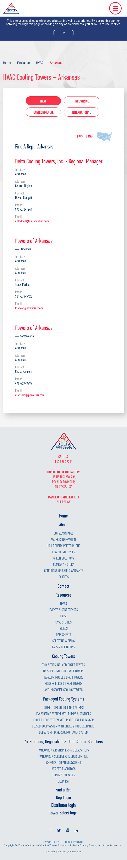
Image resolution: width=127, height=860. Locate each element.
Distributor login (63, 805)
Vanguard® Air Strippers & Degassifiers (63, 750)
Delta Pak (63, 781)
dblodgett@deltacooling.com (32, 221)
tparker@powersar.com (29, 308)
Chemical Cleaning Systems (63, 763)
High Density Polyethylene (63, 546)
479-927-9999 (23, 383)
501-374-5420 (23, 296)
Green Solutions (63, 558)
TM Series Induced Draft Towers (63, 671)
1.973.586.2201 (63, 462)
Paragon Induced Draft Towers (63, 677)
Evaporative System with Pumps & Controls (63, 714)
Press (63, 616)
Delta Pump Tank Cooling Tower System (63, 732)
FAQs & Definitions (63, 647)
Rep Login (63, 797)
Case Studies (63, 622)
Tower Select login (63, 812)
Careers (64, 577)
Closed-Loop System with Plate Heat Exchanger (63, 720)
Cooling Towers (63, 656)
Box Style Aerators (63, 769)
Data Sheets (63, 635)
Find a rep (23, 62)
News (63, 604)
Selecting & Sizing (63, 641)
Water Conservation (63, 540)
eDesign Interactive (71, 851)
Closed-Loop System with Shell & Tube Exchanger (63, 726)
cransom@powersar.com (30, 395)
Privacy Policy (51, 842)
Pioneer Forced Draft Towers (63, 683)
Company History (63, 564)
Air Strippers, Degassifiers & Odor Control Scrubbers (63, 741)
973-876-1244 (23, 209)
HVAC (40, 62)
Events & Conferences (63, 610)
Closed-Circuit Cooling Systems (64, 708)
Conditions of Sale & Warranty (63, 571)
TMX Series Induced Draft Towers (63, 665)
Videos (64, 628)
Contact (63, 586)
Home (7, 62)
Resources (63, 595)
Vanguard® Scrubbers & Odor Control (63, 756)
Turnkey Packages (63, 775)
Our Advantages (63, 533)
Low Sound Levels (63, 552)
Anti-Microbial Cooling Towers (63, 690)
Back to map (85, 136)
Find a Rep (63, 789)
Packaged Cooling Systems (63, 699)
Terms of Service (74, 842)
